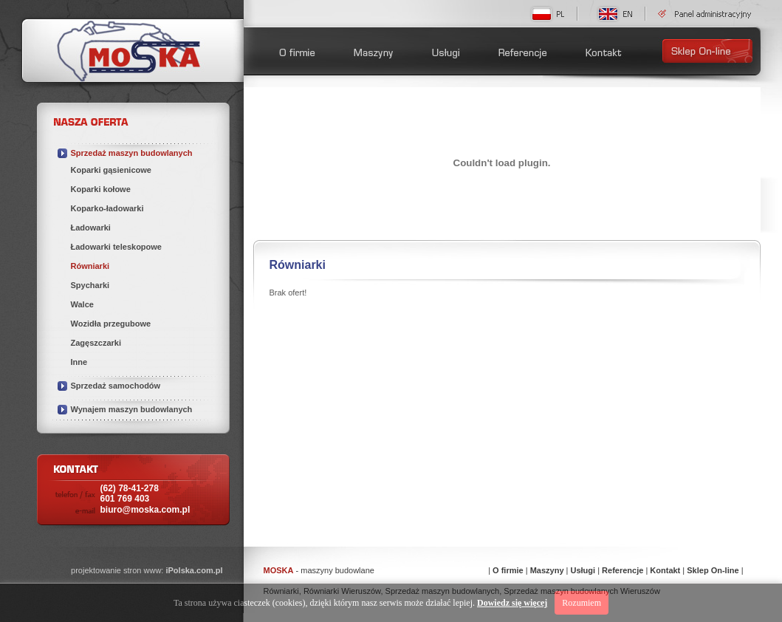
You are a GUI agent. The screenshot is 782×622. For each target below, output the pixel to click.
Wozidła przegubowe (111, 323)
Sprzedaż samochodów (116, 385)
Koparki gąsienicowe (111, 169)
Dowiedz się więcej (512, 603)
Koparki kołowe (101, 189)
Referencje (622, 570)
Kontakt (665, 570)
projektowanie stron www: (146, 570)
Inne (79, 362)
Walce (82, 304)
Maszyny (547, 570)
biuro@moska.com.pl (145, 510)
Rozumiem (581, 603)
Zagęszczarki (96, 342)
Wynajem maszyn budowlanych (132, 409)
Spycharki (90, 285)
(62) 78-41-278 (129, 493)
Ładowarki (91, 227)
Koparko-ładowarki (107, 208)
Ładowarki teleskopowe (116, 246)
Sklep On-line (712, 570)
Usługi (582, 570)
